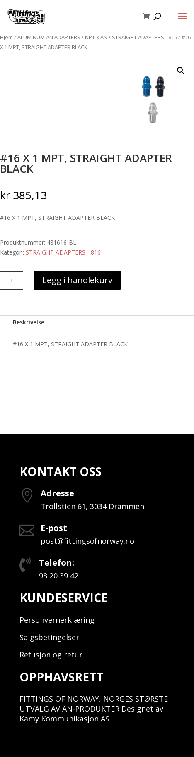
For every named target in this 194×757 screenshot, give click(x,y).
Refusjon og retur (50, 654)
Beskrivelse (28, 322)
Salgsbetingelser (49, 637)
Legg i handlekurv (77, 280)
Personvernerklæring (57, 620)
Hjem (6, 37)
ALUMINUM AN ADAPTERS (48, 37)
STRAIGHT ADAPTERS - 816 (144, 37)
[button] (180, 70)
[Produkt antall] (11, 280)
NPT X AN (96, 37)
